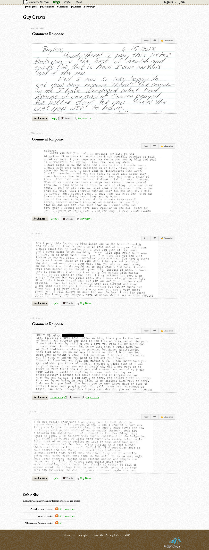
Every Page (89, 6)
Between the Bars (39, 2)
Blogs (56, 2)
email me (70, 509)
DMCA (126, 535)
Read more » (40, 118)
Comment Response (48, 34)
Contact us (69, 535)
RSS (58, 509)
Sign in (168, 2)
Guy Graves (84, 118)
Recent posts (48, 6)
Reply (146, 40)
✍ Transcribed (167, 40)
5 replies (55, 478)
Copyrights (82, 535)
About (78, 2)
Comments (63, 6)
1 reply (54, 118)
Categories (32, 6)
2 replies (55, 218)
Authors (77, 6)
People (67, 2)
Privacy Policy (113, 535)
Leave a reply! (58, 397)
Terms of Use (97, 535)
